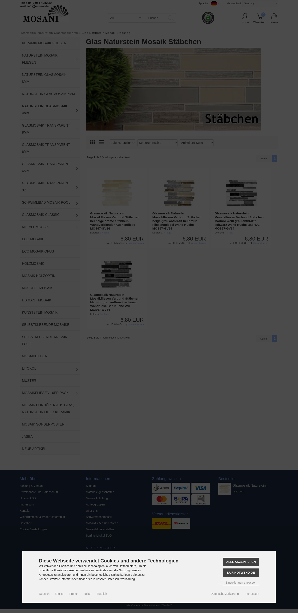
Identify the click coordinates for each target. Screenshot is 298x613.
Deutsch (44, 593)
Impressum (252, 593)
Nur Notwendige (241, 572)
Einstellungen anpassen (241, 582)
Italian (87, 593)
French (73, 593)
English (59, 593)
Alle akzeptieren (241, 561)
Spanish (101, 593)
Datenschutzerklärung (225, 593)
